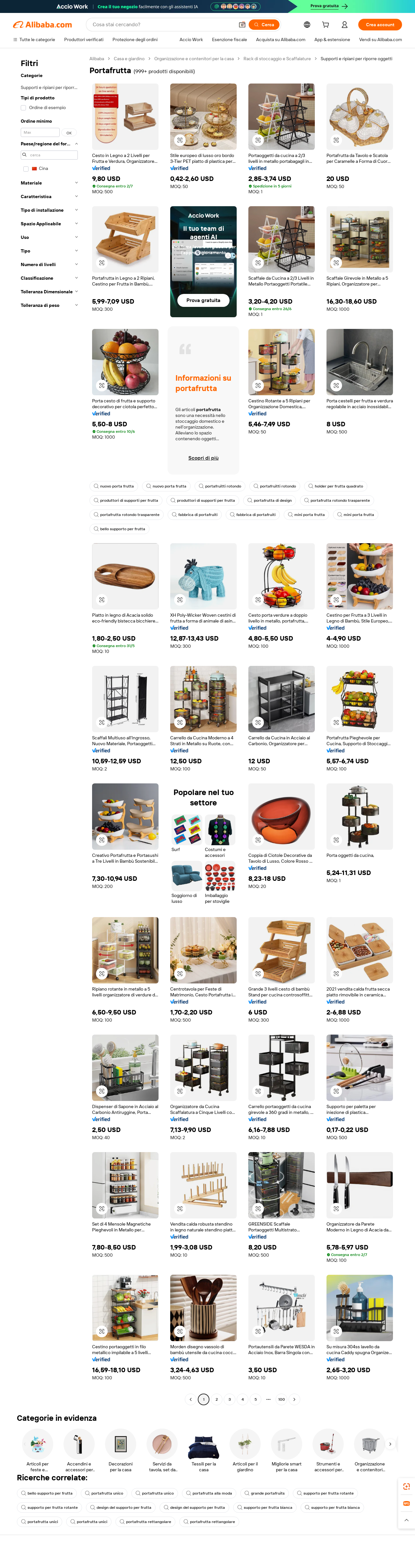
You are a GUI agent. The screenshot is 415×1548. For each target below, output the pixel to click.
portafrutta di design (269, 500)
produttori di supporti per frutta (126, 500)
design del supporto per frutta (120, 1507)
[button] (242, 24)
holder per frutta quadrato (335, 486)
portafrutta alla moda (209, 1493)
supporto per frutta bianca (264, 1507)
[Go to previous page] (190, 1399)
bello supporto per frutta (119, 529)
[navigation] (49, 730)
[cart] (327, 25)
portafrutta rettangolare (145, 1521)
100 (281, 1399)
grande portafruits (264, 1493)
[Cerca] (264, 24)
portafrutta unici (39, 1521)
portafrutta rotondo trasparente (337, 500)
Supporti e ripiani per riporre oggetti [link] (356, 58)
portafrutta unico (104, 1493)
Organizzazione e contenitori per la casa (194, 58)
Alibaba (96, 58)
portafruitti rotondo (220, 486)
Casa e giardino (129, 58)
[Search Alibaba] (163, 24)
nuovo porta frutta (114, 486)
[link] (406, 1486)
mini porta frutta (306, 514)
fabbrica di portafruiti (195, 514)
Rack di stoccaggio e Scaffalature (277, 58)
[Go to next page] (294, 1399)
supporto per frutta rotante (325, 1493)
